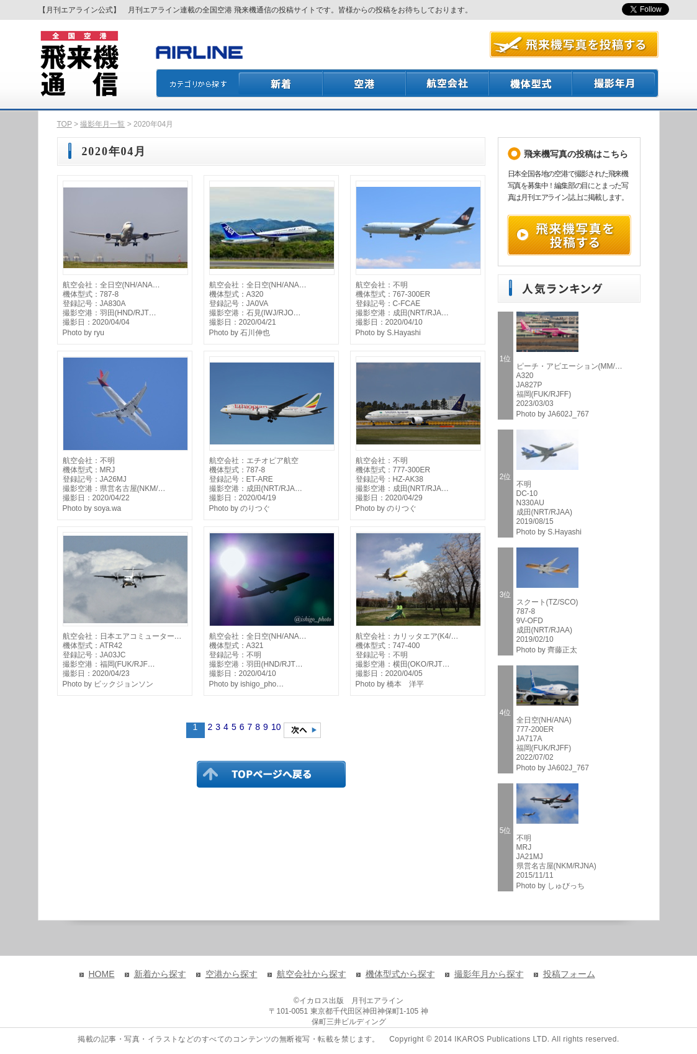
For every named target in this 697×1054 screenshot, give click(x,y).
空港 (365, 83)
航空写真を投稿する (574, 44)
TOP (64, 124)
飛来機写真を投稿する (569, 235)
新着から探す (160, 974)
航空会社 (448, 83)
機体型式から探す (400, 974)
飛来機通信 (78, 64)
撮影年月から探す (489, 974)
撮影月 (616, 83)
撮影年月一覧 (102, 124)
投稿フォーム (569, 974)
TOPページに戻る (271, 774)
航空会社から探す (311, 974)
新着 (280, 83)
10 (276, 727)
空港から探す (231, 974)
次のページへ (302, 730)
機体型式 (531, 83)
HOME (102, 974)
